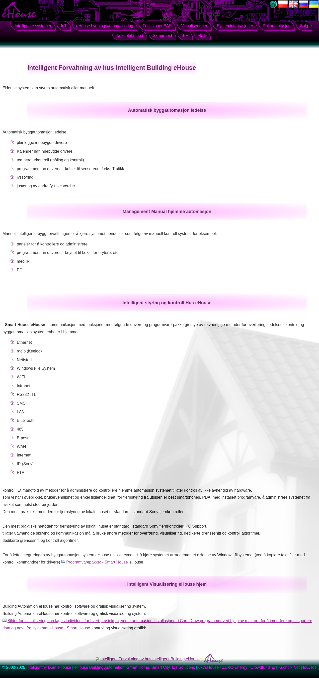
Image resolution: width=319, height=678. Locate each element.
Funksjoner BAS (157, 26)
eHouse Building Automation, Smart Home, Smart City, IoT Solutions (135, 667)
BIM (185, 35)
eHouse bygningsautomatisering (104, 26)
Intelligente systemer (33, 26)
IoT (64, 26)
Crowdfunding (262, 667)
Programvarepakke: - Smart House (97, 562)
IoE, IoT (310, 667)
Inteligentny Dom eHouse (48, 667)
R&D (202, 35)
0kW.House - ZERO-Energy (222, 667)
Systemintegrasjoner (235, 26)
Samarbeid (162, 35)
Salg (304, 26)
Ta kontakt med (129, 35)
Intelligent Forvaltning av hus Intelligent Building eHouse (150, 659)
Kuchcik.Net (289, 667)
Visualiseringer (194, 26)
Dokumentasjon (276, 26)
